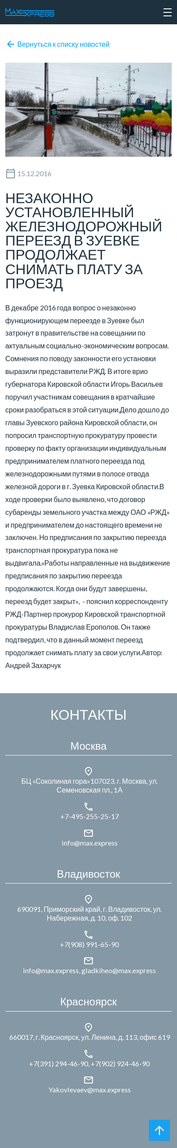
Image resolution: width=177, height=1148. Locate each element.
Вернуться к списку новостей (58, 44)
